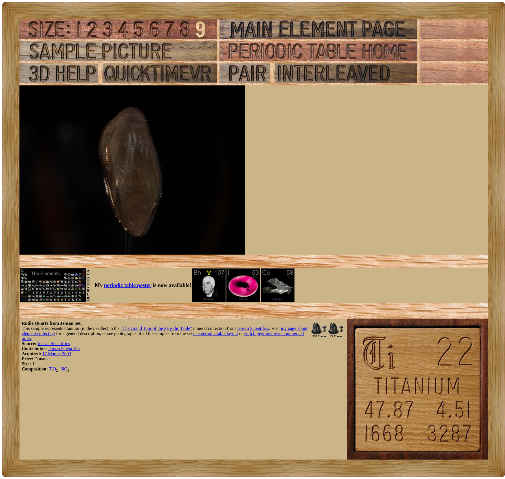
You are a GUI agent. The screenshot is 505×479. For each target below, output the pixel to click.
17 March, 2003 (56, 353)
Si (62, 369)
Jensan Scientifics (253, 328)
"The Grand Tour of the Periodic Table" (156, 328)
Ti (51, 369)
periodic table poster (128, 285)
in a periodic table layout (215, 333)
